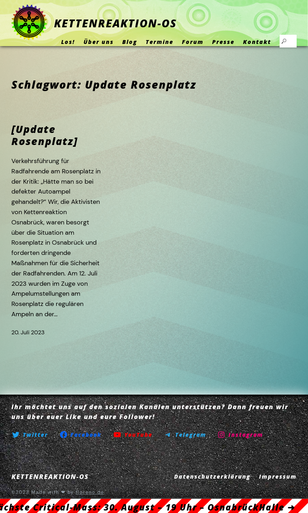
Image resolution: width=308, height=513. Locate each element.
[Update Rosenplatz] (44, 135)
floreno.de (90, 492)
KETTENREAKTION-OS (115, 23)
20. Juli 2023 (27, 332)
